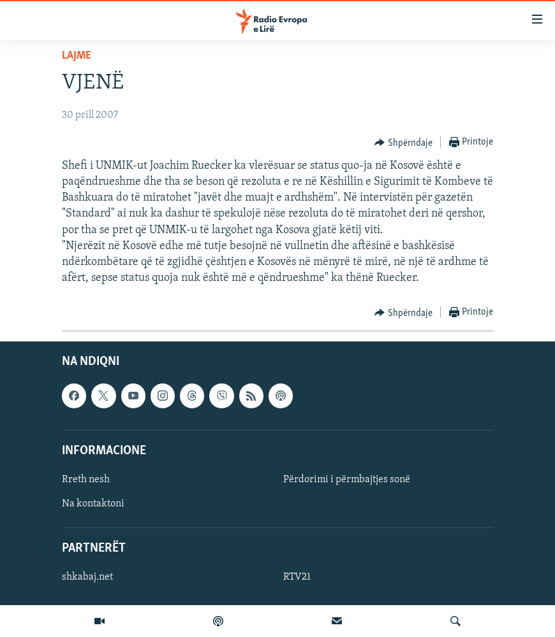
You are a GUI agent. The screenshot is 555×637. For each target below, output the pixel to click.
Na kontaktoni (93, 504)
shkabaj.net (87, 578)
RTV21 (297, 578)
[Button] (403, 143)
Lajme (76, 56)
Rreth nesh (86, 480)
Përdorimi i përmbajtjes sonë (346, 480)
